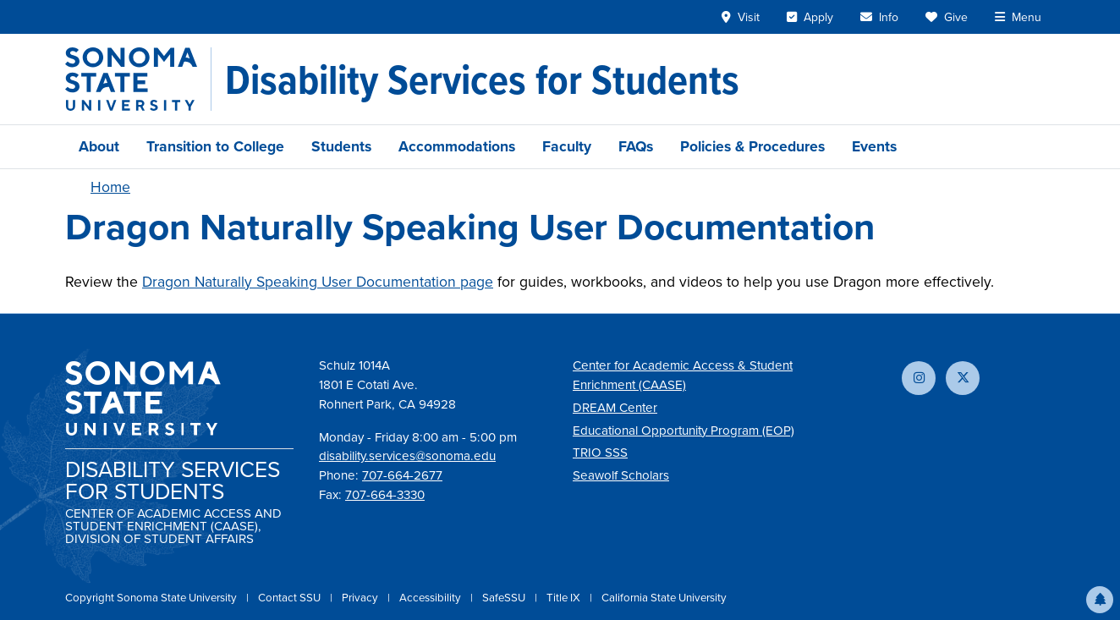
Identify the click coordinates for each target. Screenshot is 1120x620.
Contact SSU (290, 598)
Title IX (564, 598)
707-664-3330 (385, 495)
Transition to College (215, 146)
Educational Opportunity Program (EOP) (683, 430)
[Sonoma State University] (138, 79)
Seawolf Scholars (621, 475)
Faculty (566, 146)
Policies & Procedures (752, 146)
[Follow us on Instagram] (919, 378)
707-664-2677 (402, 475)
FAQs (635, 146)
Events (874, 146)
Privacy (361, 598)
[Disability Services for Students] (482, 79)
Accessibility (431, 598)
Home (110, 187)
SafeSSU (505, 598)
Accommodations (456, 146)
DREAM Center (615, 407)
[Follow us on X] (963, 378)
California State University (664, 598)
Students (341, 146)
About (99, 146)
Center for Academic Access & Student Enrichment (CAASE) (683, 375)
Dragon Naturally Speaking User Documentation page (317, 282)
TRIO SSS (600, 452)
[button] (1099, 599)
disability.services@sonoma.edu (407, 456)
